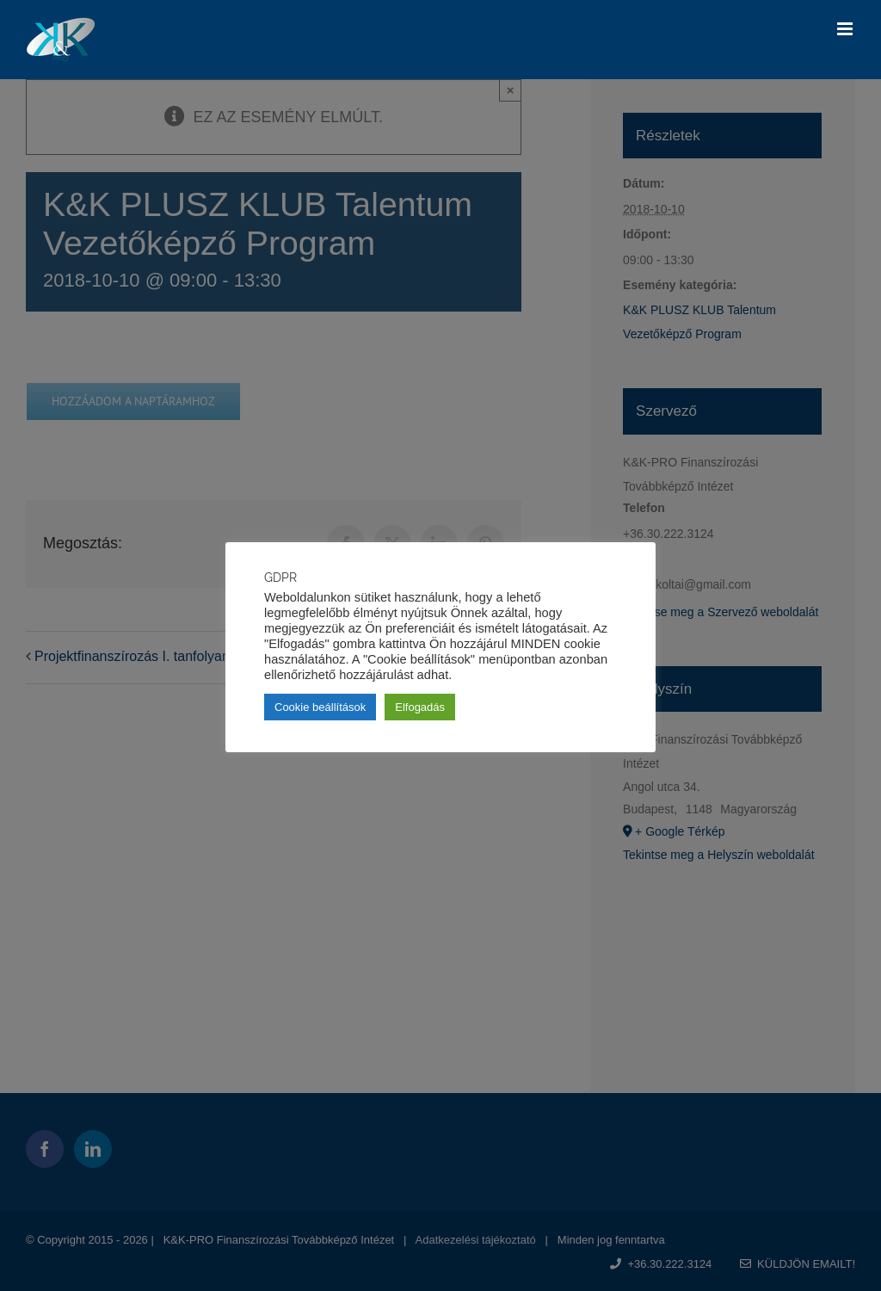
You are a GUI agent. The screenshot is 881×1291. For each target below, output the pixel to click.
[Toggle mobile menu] (846, 29)
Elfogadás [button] (420, 707)
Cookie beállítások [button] (320, 707)
